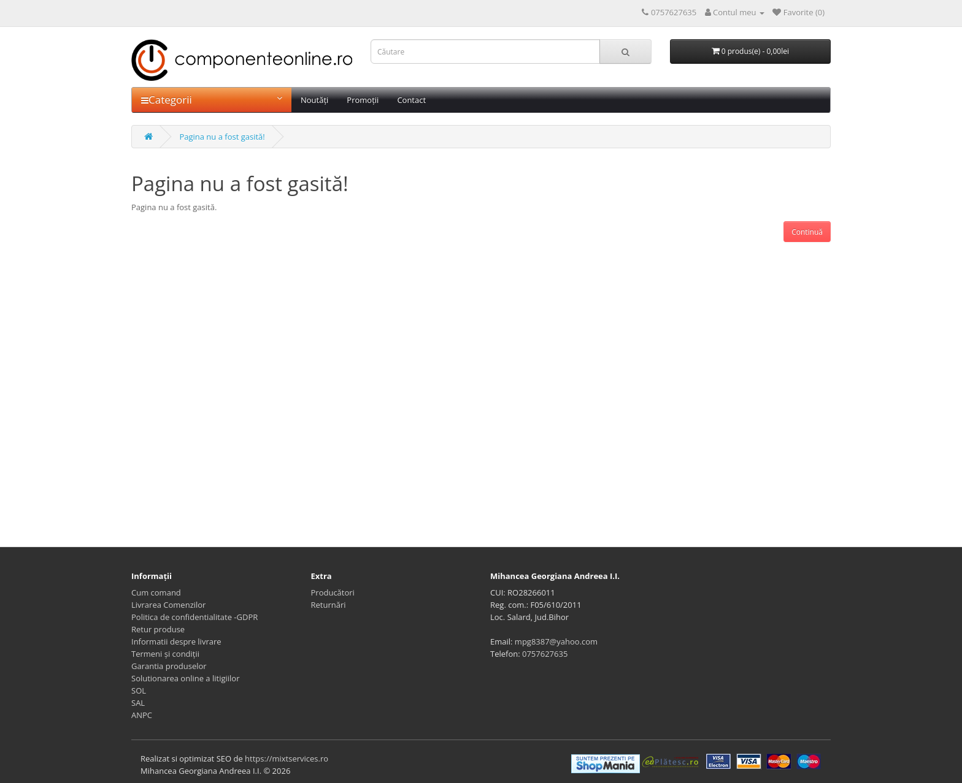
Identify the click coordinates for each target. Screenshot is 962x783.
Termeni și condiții (165, 653)
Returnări (328, 604)
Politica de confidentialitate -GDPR (194, 616)
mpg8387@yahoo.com (556, 641)
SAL (138, 702)
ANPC (141, 715)
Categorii (211, 100)
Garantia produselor (169, 665)
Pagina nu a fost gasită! (221, 136)
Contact (411, 99)
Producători (333, 592)
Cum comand (156, 592)
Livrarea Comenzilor (168, 604)
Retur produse (158, 629)
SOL (138, 690)
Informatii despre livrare (176, 641)
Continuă (807, 232)
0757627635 (545, 653)
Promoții (363, 99)
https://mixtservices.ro (286, 758)
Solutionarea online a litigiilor (185, 678)
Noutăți (314, 99)
